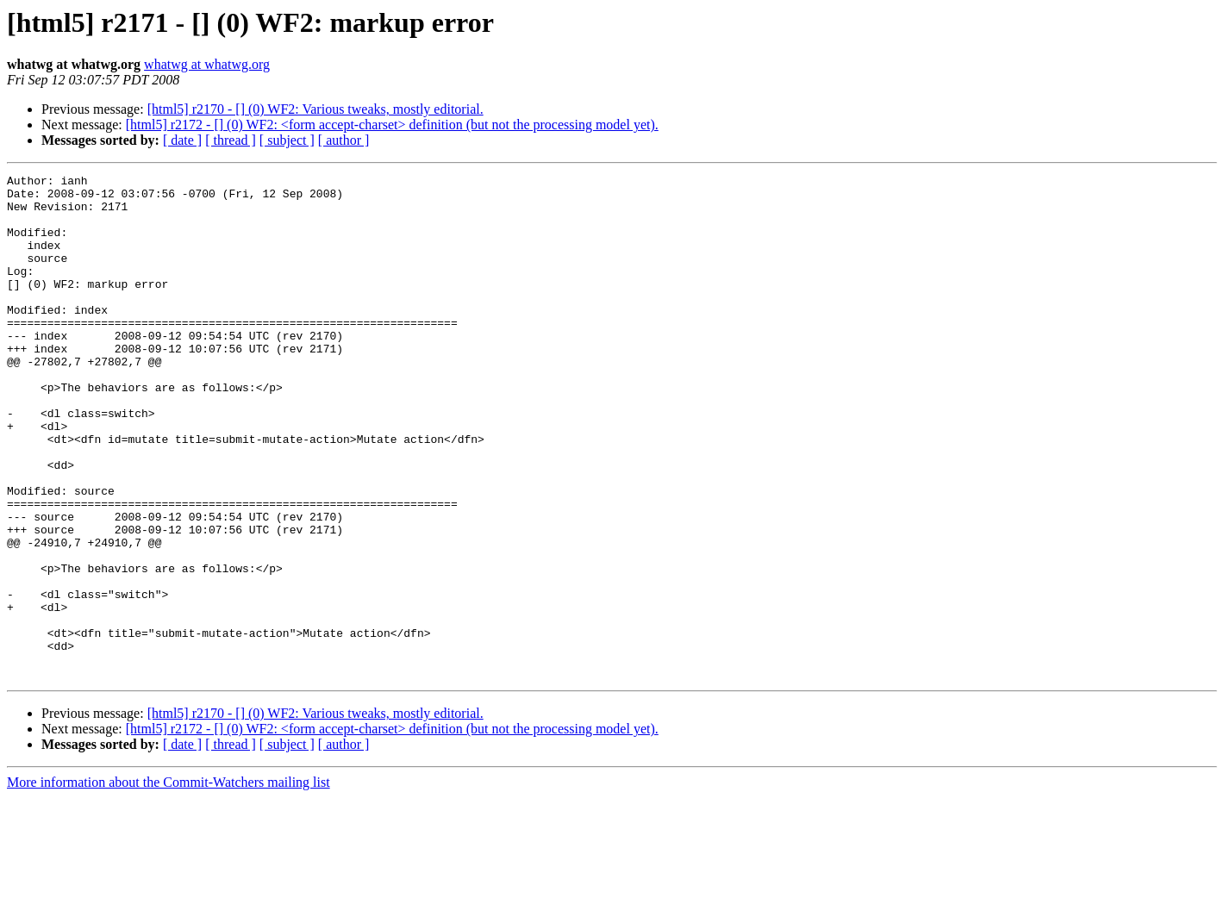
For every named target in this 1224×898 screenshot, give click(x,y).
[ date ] (182, 140)
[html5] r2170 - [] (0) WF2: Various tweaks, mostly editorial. (315, 109)
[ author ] (344, 140)
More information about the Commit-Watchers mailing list (168, 883)
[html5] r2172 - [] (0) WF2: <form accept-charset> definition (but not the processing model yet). (392, 124)
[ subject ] (287, 140)
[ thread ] (230, 140)
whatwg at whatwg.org (207, 64)
